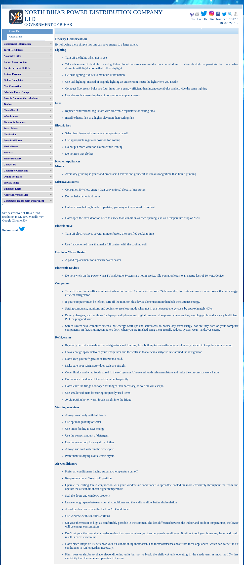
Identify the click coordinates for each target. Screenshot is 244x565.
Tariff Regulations (13, 50)
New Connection (12, 86)
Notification (10, 134)
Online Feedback (13, 176)
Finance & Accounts (14, 122)
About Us (14, 31)
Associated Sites (12, 56)
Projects (8, 152)
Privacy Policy (11, 182)
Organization (15, 36)
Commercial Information (17, 43)
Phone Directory (12, 158)
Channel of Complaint (16, 170)
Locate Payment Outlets (17, 68)
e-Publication (11, 116)
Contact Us (10, 164)
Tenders (8, 104)
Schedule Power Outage (16, 92)
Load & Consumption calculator (21, 98)
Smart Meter (11, 128)
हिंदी (192, 15)
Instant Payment (13, 74)
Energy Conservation (15, 62)
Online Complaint (13, 80)
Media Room (11, 146)
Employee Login (12, 188)
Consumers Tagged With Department (24, 200)
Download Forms (13, 140)
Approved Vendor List (16, 194)
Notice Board (11, 110)
